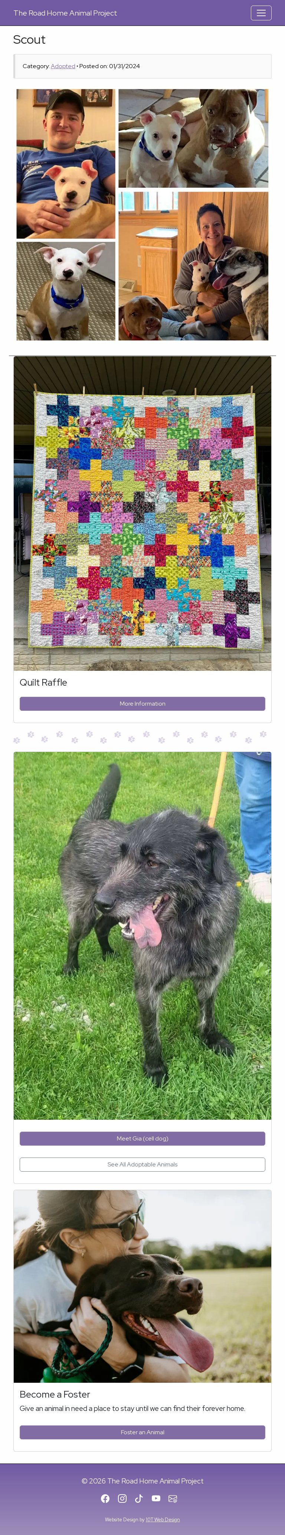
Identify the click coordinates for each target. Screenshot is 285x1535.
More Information (143, 703)
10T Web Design (163, 1519)
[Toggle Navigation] (261, 13)
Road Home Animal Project (65, 13)
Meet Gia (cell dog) (142, 1138)
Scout (29, 39)
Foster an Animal (142, 1432)
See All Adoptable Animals (142, 1164)
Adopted (63, 66)
